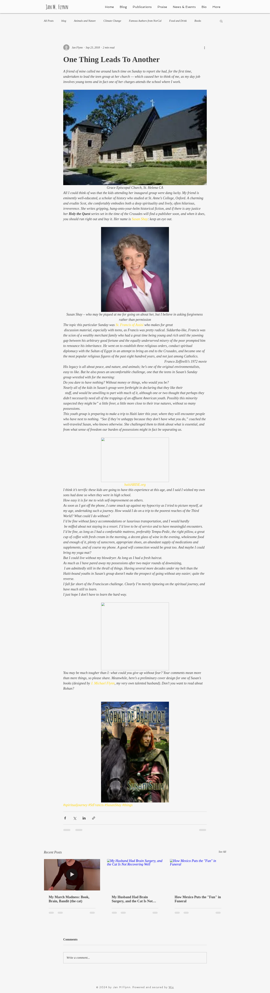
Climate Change (112, 20)
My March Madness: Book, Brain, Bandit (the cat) (69, 899)
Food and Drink (178, 20)
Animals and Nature (85, 20)
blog (63, 20)
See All (222, 851)
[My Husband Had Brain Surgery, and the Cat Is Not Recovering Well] (135, 874)
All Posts (49, 20)
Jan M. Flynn (57, 6)
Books (198, 20)
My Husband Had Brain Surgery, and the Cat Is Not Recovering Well (132, 899)
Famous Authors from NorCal (145, 20)
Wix (171, 987)
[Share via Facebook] (65, 818)
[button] (221, 20)
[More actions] (204, 47)
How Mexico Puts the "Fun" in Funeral (198, 899)
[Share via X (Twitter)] (74, 818)
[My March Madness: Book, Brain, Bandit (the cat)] (72, 874)
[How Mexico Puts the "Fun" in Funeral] (198, 874)
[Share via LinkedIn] (84, 818)
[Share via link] (93, 818)
